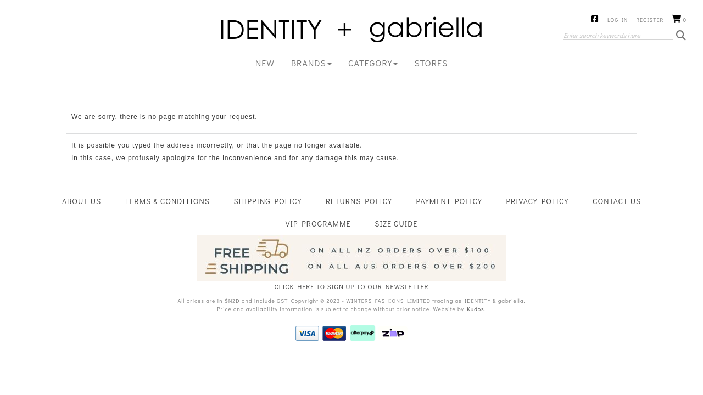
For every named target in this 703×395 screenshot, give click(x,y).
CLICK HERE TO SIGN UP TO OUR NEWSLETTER (352, 286)
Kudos (475, 309)
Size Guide (396, 223)
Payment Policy (449, 201)
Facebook (594, 19)
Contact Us (617, 201)
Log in (617, 20)
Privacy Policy (537, 201)
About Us (81, 201)
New (265, 63)
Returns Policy (359, 201)
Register (649, 20)
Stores (431, 63)
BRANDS (311, 63)
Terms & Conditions (167, 201)
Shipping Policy (268, 201)
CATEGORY (373, 63)
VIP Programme (318, 223)
